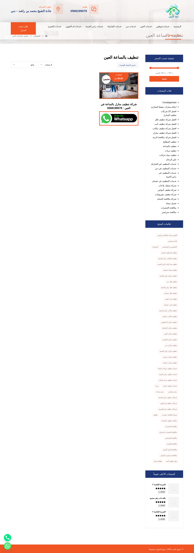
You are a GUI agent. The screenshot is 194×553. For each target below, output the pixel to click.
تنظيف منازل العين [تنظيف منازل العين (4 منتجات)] (170, 334)
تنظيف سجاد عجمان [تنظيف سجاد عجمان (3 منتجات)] (170, 270)
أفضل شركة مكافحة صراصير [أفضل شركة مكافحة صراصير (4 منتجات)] (167, 235)
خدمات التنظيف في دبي (165, 168)
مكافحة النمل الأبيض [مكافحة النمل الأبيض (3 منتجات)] (170, 450)
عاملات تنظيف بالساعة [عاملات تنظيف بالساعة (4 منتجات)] (169, 421)
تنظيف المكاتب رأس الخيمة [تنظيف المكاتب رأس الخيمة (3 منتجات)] (167, 258)
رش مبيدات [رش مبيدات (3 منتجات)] (160, 392)
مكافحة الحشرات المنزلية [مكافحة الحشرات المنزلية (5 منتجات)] (168, 432)
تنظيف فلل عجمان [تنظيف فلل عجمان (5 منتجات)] (170, 293)
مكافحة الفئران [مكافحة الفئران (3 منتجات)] (172, 444)
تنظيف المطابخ (169, 142)
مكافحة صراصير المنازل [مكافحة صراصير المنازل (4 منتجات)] (168, 455)
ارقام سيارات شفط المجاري (163, 107)
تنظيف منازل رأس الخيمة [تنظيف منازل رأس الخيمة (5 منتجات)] (168, 351)
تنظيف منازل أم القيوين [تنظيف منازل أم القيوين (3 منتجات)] (169, 322)
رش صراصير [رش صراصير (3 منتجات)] (172, 392)
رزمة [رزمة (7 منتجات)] (157, 386)
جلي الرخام (171, 159)
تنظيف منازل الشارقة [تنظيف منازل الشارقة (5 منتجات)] (169, 328)
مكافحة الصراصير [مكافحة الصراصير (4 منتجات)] (171, 438)
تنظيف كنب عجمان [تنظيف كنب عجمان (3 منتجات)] (170, 305)
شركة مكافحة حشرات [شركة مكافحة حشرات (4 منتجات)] (169, 415)
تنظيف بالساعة (169, 146)
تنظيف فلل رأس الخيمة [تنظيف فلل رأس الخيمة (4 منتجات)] (169, 287)
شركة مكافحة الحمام (166, 199)
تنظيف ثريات (170, 151)
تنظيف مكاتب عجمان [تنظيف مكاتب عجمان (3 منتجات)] (169, 316)
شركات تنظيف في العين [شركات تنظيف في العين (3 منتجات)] (168, 403)
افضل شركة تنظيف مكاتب (164, 128)
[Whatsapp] (7, 546)
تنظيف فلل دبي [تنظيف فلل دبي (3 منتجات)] (172, 282)
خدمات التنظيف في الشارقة (163, 164)
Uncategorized (169, 102)
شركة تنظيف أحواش (167, 190)
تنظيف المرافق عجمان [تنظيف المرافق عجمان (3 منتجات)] (169, 253)
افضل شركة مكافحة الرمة (164, 137)
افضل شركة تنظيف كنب (165, 124)
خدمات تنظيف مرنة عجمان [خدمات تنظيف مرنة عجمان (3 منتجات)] (168, 380)
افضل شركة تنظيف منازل (164, 133)
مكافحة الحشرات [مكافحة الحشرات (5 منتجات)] (171, 426)
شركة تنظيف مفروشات (165, 194)
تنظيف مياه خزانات (167, 155)
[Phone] (7, 537)
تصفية (164, 79)
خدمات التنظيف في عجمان (164, 181)
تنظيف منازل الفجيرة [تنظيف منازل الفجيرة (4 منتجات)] (169, 340)
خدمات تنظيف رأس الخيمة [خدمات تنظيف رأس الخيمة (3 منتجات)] (168, 374)
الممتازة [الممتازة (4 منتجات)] (155, 247)
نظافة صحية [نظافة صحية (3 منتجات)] (158, 461)
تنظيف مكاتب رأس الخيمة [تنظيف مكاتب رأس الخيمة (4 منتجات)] (168, 311)
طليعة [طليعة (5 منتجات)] (155, 415)
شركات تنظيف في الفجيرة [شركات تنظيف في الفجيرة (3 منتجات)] (168, 409)
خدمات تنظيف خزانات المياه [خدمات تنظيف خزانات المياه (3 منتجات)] (167, 369)
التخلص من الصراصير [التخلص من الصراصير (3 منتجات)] (169, 247)
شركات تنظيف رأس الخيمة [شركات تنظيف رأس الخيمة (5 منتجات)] (167, 397)
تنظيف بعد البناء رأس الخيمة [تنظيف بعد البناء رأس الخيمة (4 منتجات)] (167, 264)
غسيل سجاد (171, 203)
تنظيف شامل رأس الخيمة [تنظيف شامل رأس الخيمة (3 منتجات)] (168, 276)
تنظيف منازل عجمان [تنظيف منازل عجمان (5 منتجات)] (170, 363)
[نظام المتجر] (24, 65)
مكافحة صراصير (169, 212)
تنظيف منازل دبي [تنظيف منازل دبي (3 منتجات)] (171, 345)
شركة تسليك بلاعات (167, 185)
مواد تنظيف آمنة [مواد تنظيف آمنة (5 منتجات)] (171, 461)
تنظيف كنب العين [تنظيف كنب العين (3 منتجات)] (171, 299)
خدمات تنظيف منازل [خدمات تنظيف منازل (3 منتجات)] (170, 386)
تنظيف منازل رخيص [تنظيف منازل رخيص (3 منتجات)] (170, 357)
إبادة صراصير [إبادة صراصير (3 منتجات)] (172, 241)
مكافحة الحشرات (168, 208)
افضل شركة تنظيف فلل (165, 119)
